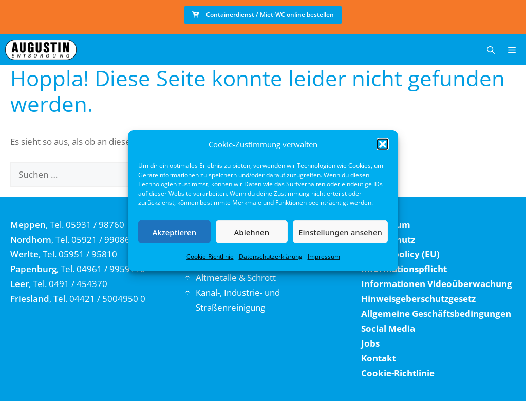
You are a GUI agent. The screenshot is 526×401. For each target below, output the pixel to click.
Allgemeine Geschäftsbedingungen (436, 313)
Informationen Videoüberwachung (436, 284)
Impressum (324, 256)
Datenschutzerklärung (271, 256)
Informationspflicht (404, 269)
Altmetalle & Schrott (236, 277)
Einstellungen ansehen (340, 231)
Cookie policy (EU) (400, 254)
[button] (383, 144)
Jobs (370, 343)
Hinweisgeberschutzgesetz (418, 298)
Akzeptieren (174, 231)
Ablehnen (252, 231)
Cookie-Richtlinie (210, 256)
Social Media (388, 328)
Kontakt (378, 358)
